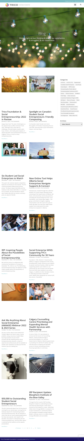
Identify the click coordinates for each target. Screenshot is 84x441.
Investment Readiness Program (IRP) (69, 98)
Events (62, 93)
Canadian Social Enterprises (67, 84)
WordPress (32, 439)
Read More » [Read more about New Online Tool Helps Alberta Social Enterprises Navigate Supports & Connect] (32, 210)
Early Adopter (64, 87)
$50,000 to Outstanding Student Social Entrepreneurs (14, 401)
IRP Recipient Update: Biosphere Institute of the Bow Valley (40, 395)
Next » (39, 428)
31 (35, 428)
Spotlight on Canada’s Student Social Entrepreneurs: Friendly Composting (41, 115)
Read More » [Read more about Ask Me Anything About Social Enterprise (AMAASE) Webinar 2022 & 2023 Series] (4, 349)
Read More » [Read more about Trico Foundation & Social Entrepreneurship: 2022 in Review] (4, 138)
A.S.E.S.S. (63, 82)
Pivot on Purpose (71, 100)
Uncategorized (64, 115)
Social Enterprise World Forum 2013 (69, 106)
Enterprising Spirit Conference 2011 (69, 91)
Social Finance (73, 109)
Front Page (63, 95)
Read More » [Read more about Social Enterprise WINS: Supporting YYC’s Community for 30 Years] (32, 279)
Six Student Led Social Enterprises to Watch (13, 177)
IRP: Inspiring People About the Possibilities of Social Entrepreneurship (13, 254)
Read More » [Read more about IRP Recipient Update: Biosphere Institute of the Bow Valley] (32, 418)
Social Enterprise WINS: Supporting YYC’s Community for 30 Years (41, 253)
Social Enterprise (70, 104)
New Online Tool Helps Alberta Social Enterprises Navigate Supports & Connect (41, 182)
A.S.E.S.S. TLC (70, 82)
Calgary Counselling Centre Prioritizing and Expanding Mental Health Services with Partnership (40, 324)
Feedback (77, 93)
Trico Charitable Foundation (67, 113)
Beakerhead (77, 82)
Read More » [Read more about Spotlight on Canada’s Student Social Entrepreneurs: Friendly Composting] (32, 131)
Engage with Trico (69, 1)
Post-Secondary (64, 102)
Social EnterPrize (65, 109)
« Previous (18, 428)
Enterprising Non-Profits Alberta (68, 89)
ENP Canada (72, 87)
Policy (78, 100)
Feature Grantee (70, 93)
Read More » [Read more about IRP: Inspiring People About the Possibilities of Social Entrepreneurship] (4, 273)
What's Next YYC (73, 115)
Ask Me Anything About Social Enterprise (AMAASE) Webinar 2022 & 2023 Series (14, 324)
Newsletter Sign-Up (79, 1)
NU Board (63, 100)
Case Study (78, 84)
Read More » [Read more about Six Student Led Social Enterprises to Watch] (4, 197)
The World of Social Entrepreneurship (69, 111)
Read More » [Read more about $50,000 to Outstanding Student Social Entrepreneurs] (4, 426)
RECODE (63, 104)
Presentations (73, 102)
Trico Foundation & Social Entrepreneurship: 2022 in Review (14, 115)
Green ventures (71, 95)
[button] (75, 4)
